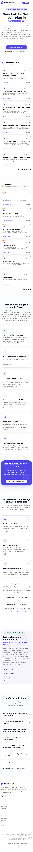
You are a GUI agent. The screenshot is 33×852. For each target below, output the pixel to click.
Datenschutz (4, 818)
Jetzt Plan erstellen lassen (16, 481)
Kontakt (2, 825)
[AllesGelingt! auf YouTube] (5, 796)
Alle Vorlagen (27, 289)
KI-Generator (4, 806)
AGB (2, 823)
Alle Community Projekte (24, 169)
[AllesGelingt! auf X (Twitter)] (2, 796)
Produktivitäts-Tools (5, 811)
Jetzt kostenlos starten (16, 47)
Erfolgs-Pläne (4, 803)
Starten (25, 2)
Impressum (3, 820)
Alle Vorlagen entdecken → (16, 616)
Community (3, 808)
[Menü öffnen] (31, 2)
